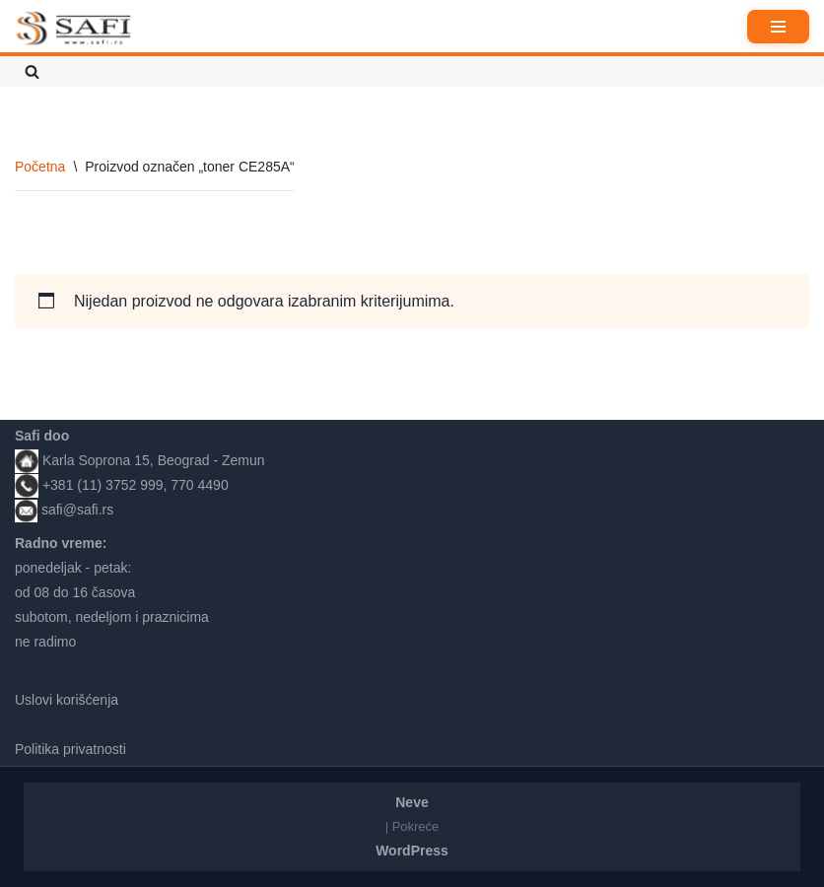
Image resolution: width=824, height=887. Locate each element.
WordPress (412, 850)
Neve (411, 802)
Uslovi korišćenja (66, 700)
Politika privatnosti (70, 749)
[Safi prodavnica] (74, 28)
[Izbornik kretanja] (778, 26)
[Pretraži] (32, 71)
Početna (40, 166)
